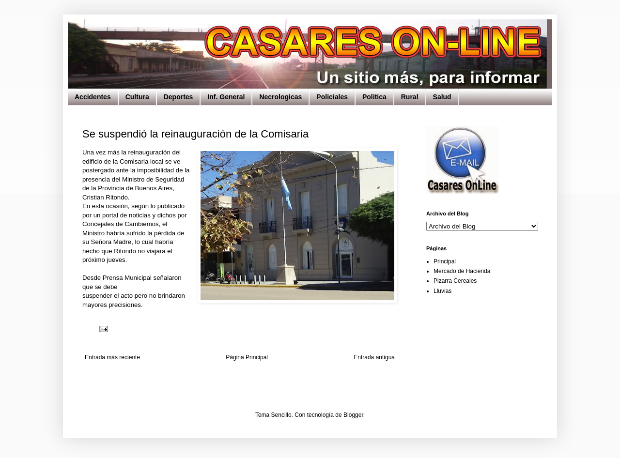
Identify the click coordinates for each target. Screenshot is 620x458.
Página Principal (247, 357)
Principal (445, 261)
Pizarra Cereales (455, 280)
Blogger (353, 415)
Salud (442, 97)
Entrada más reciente (112, 357)
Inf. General (226, 97)
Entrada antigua (374, 357)
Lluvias (442, 291)
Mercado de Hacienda (462, 271)
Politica (374, 97)
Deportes (178, 97)
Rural (409, 97)
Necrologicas (280, 97)
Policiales (332, 97)
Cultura (137, 97)
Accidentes (93, 97)
